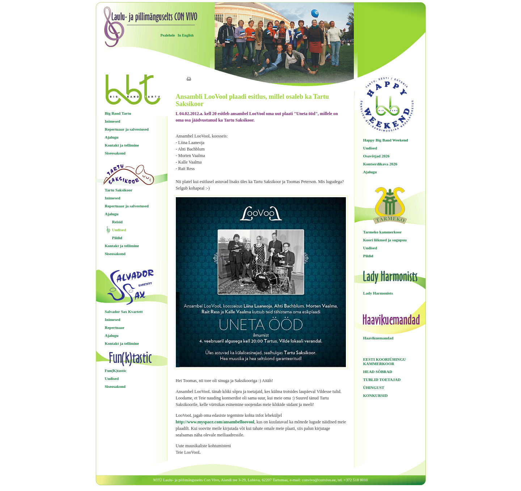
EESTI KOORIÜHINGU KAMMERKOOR (384, 361)
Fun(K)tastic (116, 370)
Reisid (117, 222)
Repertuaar (114, 327)
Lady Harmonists (378, 293)
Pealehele (168, 35)
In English (186, 35)
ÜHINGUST (374, 387)
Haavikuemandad (378, 338)
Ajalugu (112, 137)
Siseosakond (115, 153)
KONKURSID (375, 395)
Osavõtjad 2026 (376, 156)
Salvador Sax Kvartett (124, 311)
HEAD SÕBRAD (377, 371)
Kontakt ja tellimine (122, 145)
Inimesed (112, 121)
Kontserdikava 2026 (380, 164)
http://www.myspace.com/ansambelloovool (215, 421)
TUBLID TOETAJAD (382, 379)
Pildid (117, 238)
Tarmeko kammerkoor (382, 232)
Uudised (119, 230)
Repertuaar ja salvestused (127, 129)
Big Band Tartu (118, 113)
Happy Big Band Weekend (385, 140)
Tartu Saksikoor (118, 190)
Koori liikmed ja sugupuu (385, 240)
